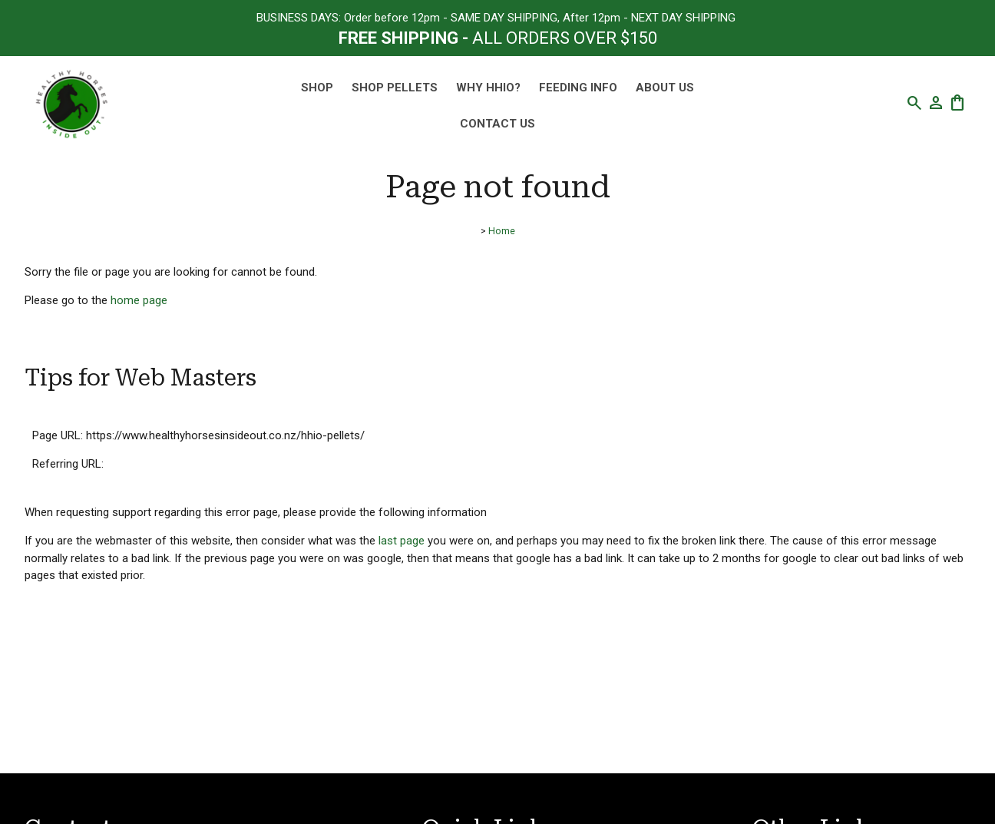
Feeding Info (578, 87)
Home (501, 231)
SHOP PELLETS (395, 87)
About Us (665, 87)
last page (401, 541)
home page (139, 300)
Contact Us (497, 124)
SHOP (317, 87)
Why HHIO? (488, 87)
